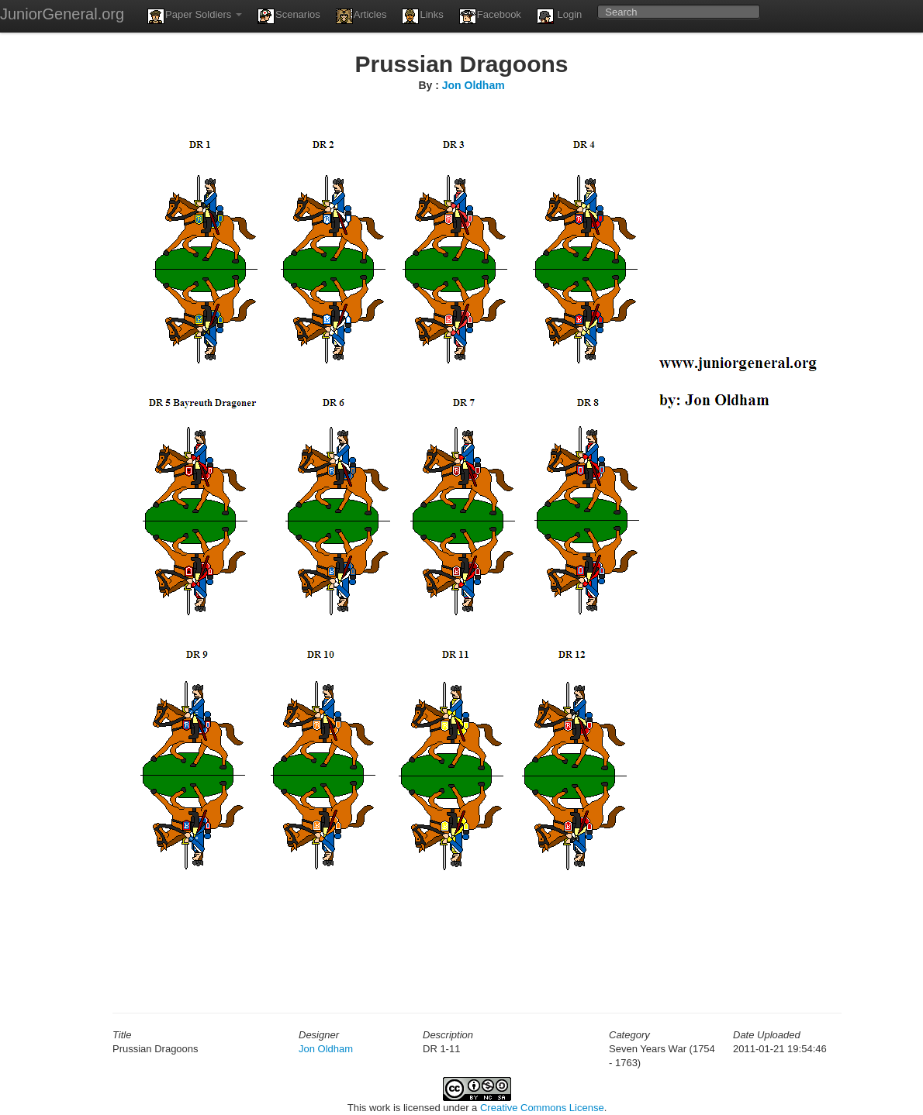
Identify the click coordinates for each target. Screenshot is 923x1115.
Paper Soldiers (194, 16)
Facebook (490, 16)
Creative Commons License (542, 1107)
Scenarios (289, 16)
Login (559, 16)
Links (422, 16)
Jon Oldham (473, 85)
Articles (361, 16)
